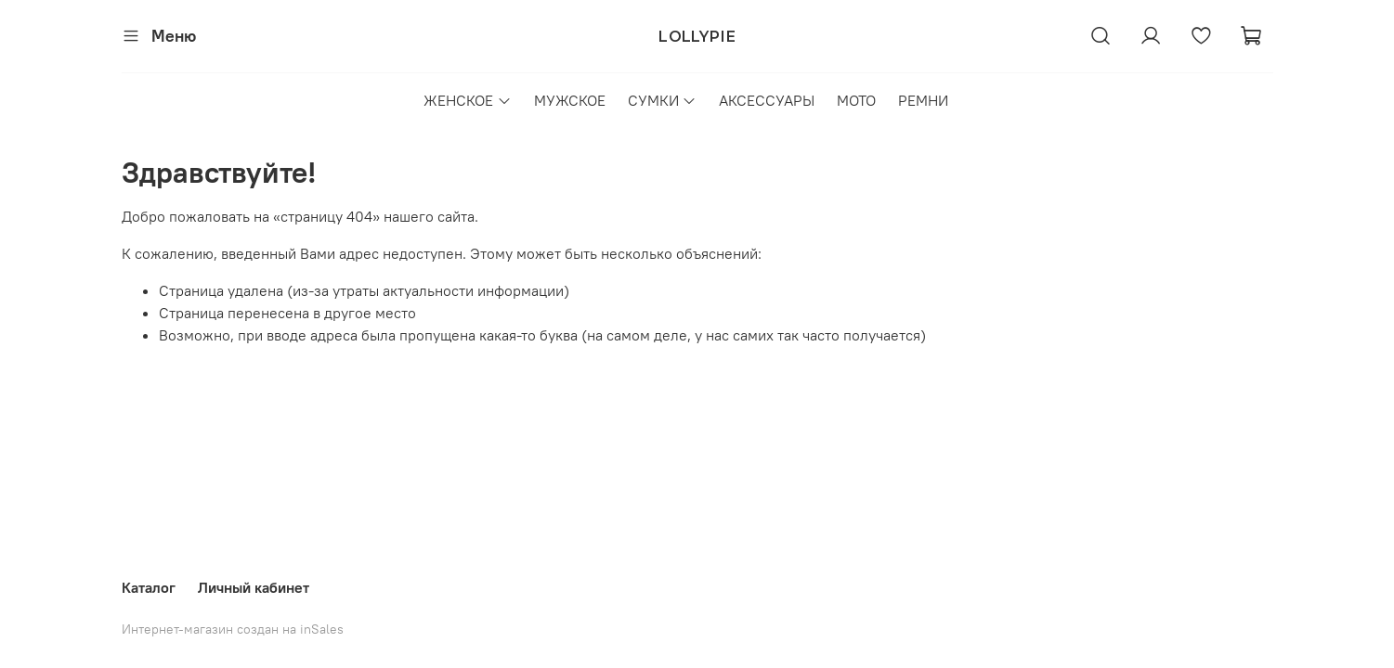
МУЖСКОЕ (570, 100)
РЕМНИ (923, 100)
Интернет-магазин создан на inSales (233, 629)
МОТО (856, 100)
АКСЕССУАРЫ (766, 100)
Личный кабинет (253, 587)
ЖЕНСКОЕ (467, 100)
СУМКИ (662, 100)
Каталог (149, 587)
